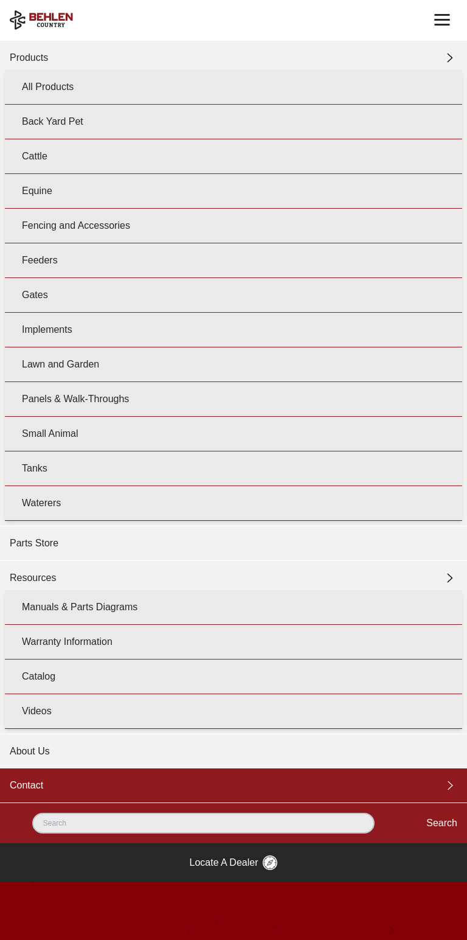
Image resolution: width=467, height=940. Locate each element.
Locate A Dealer (234, 862)
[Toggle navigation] (442, 20)
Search (441, 823)
